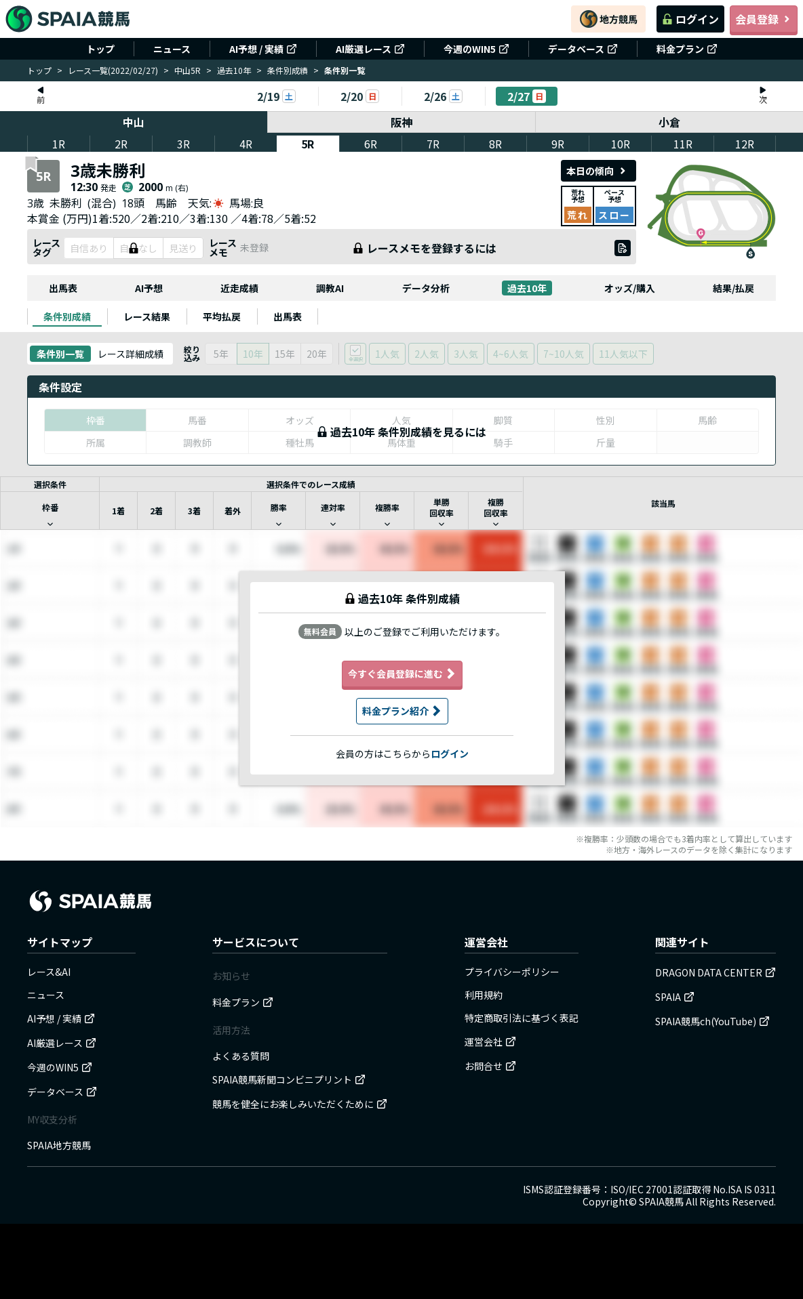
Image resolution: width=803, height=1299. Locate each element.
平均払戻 (222, 316)
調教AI (330, 288)
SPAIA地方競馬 (59, 1145)
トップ (100, 49)
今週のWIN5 (476, 49)
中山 (133, 122)
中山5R (187, 70)
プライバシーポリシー (512, 971)
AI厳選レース (370, 49)
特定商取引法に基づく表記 (522, 1018)
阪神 (401, 122)
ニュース (172, 49)
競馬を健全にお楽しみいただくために (299, 1103)
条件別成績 (287, 70)
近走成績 (239, 288)
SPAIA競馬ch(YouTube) (712, 1021)
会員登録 (763, 19)
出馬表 (63, 288)
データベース (583, 49)
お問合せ (490, 1065)
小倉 (669, 122)
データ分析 (426, 288)
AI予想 (149, 288)
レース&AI (49, 971)
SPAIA (674, 996)
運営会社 (490, 1041)
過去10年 (234, 70)
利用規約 (484, 994)
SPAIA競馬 (661, 1201)
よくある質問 (240, 1055)
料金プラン (687, 49)
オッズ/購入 (630, 288)
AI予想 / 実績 (263, 49)
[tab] (67, 316)
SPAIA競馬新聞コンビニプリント (289, 1079)
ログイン (690, 19)
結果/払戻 (733, 288)
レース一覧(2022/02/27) (113, 70)
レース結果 (146, 316)
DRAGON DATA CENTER (715, 972)
